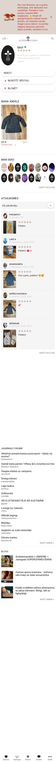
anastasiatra (16, 264)
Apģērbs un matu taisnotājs (16, 530)
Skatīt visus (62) (47, 353)
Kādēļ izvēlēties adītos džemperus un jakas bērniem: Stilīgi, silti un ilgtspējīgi (35, 590)
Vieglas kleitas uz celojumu (16, 471)
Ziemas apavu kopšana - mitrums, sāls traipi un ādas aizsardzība (34, 573)
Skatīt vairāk (47, 543)
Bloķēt (11, 88)
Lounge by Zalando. (12, 508)
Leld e (12, 239)
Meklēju (5, 522)
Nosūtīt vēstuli (16, 80)
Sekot (8, 72)
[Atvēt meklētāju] (52, 38)
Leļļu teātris (7, 485)
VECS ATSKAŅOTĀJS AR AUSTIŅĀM (22, 500)
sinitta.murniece (18, 293)
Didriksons (6, 145)
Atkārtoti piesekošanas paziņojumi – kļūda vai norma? (26, 455)
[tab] (17, 757)
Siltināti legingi (9, 515)
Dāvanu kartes (9, 537)
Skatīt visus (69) (47, 187)
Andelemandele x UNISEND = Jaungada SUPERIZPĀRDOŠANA (33, 558)
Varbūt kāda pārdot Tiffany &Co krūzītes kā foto (28, 463)
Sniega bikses (9, 478)
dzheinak (14, 323)
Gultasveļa (7, 493)
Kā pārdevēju (9, 205)
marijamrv (14, 214)
